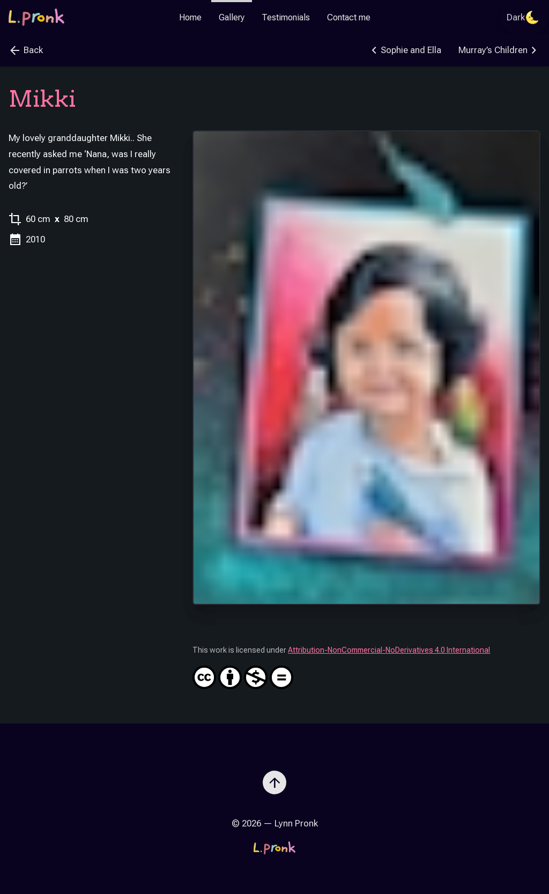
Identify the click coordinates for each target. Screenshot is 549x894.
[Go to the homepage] (36, 17)
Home (190, 17)
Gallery (231, 17)
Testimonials (286, 17)
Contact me (348, 17)
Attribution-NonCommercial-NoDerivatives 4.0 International (366, 667)
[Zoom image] (366, 367)
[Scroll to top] (274, 778)
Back (26, 50)
